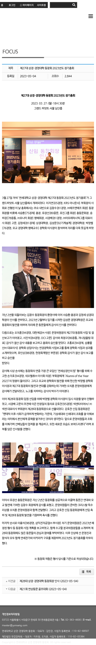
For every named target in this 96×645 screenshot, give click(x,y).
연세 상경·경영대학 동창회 (34, 16)
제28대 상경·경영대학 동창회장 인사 (39, 581)
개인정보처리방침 (11, 614)
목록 (88, 571)
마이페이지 (26, 5)
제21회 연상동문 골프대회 (34, 589)
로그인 (12, 5)
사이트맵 (41, 5)
